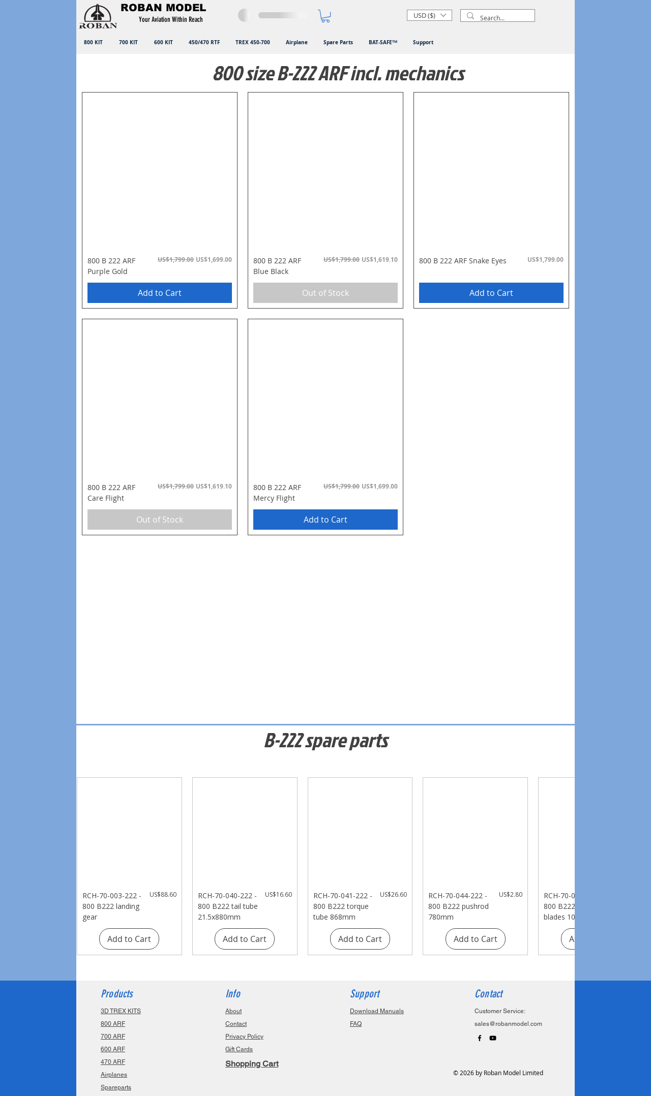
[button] (172, 19)
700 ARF (113, 1036)
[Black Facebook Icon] (480, 1038)
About (233, 1011)
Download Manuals (377, 1011)
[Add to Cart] (159, 293)
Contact (236, 1023)
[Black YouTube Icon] (493, 1038)
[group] (325, 866)
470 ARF (113, 1061)
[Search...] (496, 18)
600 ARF (113, 1049)
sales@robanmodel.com (508, 1023)
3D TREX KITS (121, 1011)
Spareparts (116, 1087)
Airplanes (114, 1074)
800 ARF (113, 1023)
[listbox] (429, 15)
